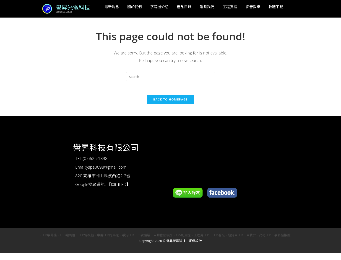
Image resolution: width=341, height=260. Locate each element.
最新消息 (111, 6)
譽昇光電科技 (73, 7)
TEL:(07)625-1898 (91, 158)
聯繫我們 (207, 6)
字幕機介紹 (159, 6)
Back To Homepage (170, 100)
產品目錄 (184, 6)
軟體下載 (275, 6)
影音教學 (253, 6)
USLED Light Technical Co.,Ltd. (63, 12)
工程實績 (230, 6)
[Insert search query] (170, 76)
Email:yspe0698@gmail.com (100, 167)
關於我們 (134, 6)
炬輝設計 (195, 241)
